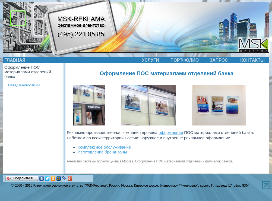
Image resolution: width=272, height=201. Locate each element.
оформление (171, 132)
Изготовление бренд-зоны (102, 152)
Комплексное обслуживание (104, 147)
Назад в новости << (24, 85)
